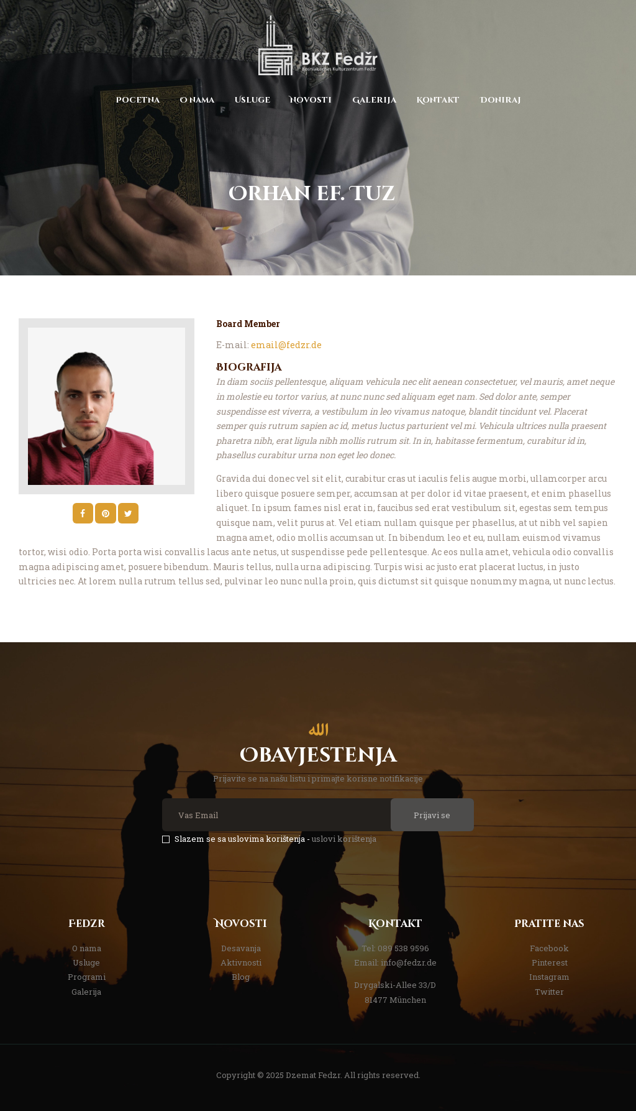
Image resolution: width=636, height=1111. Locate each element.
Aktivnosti (240, 962)
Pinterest (550, 962)
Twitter (549, 991)
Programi (87, 976)
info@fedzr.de (409, 962)
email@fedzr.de (286, 345)
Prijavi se (432, 815)
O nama (86, 948)
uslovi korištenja (344, 838)
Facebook (549, 948)
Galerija (86, 991)
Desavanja (241, 948)
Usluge (86, 962)
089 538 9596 (403, 948)
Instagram (549, 976)
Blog (241, 976)
